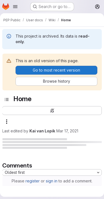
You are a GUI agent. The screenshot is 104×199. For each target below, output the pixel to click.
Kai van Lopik (42, 131)
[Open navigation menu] (15, 6)
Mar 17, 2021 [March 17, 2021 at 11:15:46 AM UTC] (67, 131)
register (33, 181)
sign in (51, 181)
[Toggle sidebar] (6, 99)
